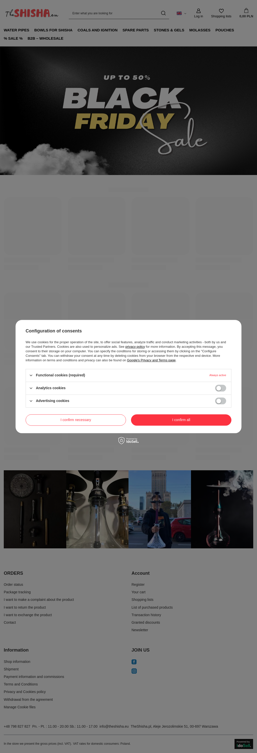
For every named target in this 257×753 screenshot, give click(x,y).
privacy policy (135, 347)
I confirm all (181, 420)
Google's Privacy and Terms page (151, 360)
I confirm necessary (75, 420)
